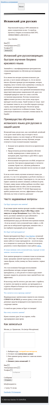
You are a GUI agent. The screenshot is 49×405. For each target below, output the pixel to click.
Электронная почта (11, 45)
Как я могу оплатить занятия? (14, 312)
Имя (5, 43)
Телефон (7, 48)
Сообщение (8, 379)
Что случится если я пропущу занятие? (17, 293)
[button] (24, 204)
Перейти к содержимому (9, 2)
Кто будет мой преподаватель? (14, 232)
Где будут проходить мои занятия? (16, 204)
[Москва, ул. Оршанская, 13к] (19, 340)
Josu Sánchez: (30, 236)
